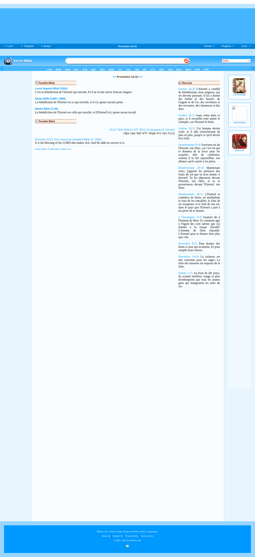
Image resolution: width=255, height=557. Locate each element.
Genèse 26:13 (186, 128)
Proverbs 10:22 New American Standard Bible (62, 139)
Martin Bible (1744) (46, 108)
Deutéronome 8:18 (189, 144)
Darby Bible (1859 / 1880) (50, 98)
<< (114, 76)
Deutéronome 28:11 (190, 194)
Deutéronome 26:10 (191, 167)
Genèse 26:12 (186, 115)
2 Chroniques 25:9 (190, 217)
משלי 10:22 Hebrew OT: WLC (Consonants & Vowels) (142, 129)
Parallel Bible (54, 149)
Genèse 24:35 (186, 88)
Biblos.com (66, 149)
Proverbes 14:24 (188, 256)
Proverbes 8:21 (187, 243)
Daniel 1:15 (185, 273)
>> (140, 76)
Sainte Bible (40, 149)
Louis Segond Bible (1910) (51, 88)
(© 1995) (96, 139)
